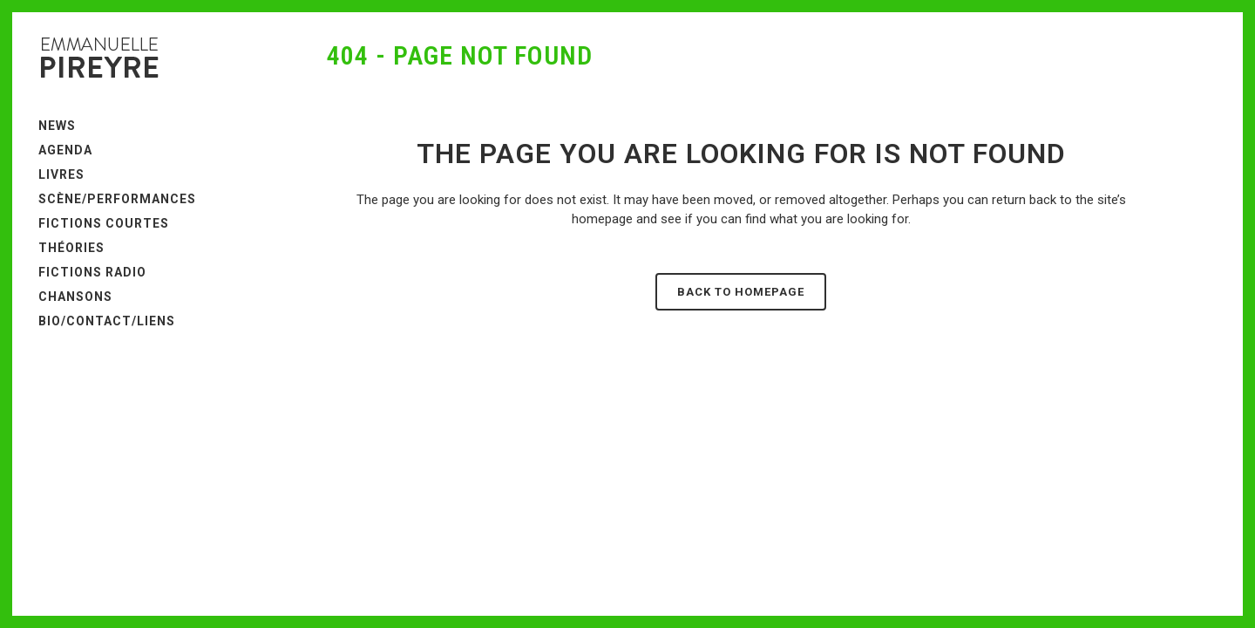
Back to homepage (740, 291)
